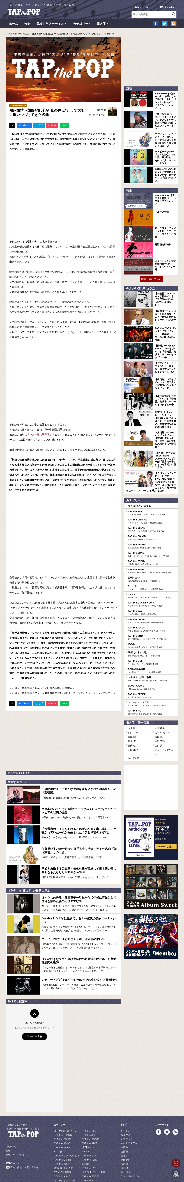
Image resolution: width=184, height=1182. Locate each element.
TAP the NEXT (152, 484)
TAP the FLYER (152, 595)
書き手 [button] (101, 25)
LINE (64, 126)
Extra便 (152, 555)
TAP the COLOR (152, 508)
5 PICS (152, 563)
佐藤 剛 (131, 697)
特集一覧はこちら (151, 269)
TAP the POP (134, 713)
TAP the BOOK (152, 603)
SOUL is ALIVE (152, 650)
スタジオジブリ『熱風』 (152, 642)
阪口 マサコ (133, 693)
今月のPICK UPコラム (138, 477)
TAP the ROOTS (152, 516)
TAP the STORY (152, 531)
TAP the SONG (152, 524)
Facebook (24, 126)
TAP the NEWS (22, 35)
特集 (27, 25)
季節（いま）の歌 (152, 618)
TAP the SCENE (152, 500)
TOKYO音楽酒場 (152, 634)
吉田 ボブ (132, 709)
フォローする (34, 1022)
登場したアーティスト (51, 25)
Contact (170, 7)
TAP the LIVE (152, 626)
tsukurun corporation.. (100, 1173)
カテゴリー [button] (80, 25)
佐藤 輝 (158, 697)
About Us (141, 7)
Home (9, 35)
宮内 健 (131, 705)
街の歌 (152, 611)
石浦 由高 (159, 689)
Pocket (52, 126)
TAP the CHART (152, 587)
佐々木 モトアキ (96, 116)
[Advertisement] (63, 741)
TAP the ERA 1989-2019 (152, 571)
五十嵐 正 (132, 689)
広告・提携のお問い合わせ (23, 1152)
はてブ (39, 126)
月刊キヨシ (152, 547)
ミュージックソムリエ (152, 666)
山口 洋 (158, 705)
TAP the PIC (152, 674)
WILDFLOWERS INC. (83, 1168)
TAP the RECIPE (152, 658)
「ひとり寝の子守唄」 (39, 436)
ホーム (13, 25)
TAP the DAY (152, 579)
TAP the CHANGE (152, 492)
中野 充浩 (159, 701)
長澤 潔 (131, 701)
